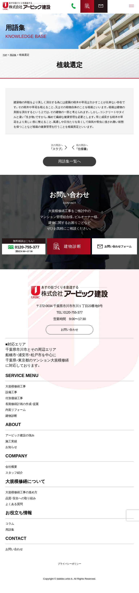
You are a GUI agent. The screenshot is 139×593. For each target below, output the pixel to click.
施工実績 (11, 445)
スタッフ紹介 (15, 476)
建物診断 (11, 419)
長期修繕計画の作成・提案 (24, 408)
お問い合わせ (15, 553)
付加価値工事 (15, 402)
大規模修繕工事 (16, 390)
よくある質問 (15, 508)
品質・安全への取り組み (22, 502)
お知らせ (11, 451)
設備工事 (11, 396)
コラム (10, 527)
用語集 (10, 533)
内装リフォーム (16, 413)
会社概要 (11, 470)
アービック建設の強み (21, 439)
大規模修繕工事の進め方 (23, 496)
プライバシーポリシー (69, 567)
